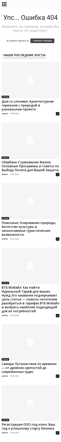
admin (5, 113)
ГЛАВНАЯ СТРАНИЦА (42, 41)
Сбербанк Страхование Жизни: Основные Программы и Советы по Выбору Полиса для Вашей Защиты (30, 166)
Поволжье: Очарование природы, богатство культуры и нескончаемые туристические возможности (29, 229)
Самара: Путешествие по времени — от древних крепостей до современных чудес (29, 368)
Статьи (5, 97)
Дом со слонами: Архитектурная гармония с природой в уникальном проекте (28, 105)
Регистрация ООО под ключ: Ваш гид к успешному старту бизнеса (28, 426)
